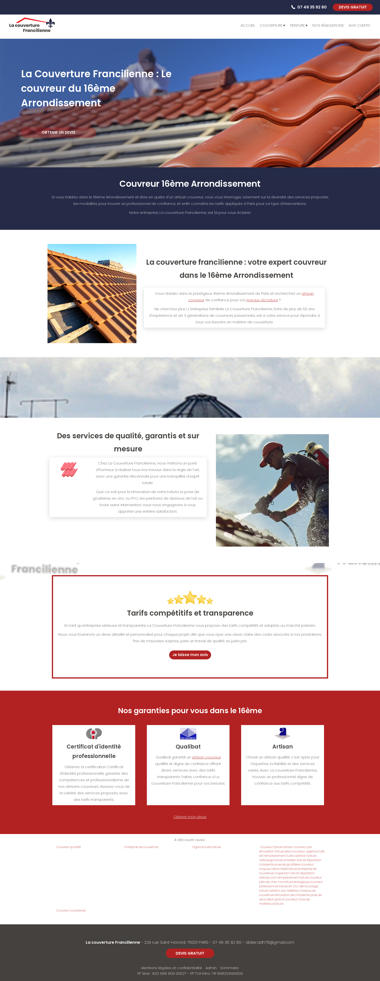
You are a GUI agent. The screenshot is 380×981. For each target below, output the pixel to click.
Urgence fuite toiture (206, 847)
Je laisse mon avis (190, 654)
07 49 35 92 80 (227, 942)
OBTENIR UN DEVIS (58, 132)
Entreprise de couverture (141, 847)
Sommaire (229, 967)
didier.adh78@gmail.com (270, 942)
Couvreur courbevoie (71, 910)
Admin (211, 967)
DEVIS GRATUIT (353, 7)
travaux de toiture (262, 299)
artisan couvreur (206, 757)
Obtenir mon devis (190, 816)
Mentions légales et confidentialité (171, 967)
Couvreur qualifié (68, 847)
